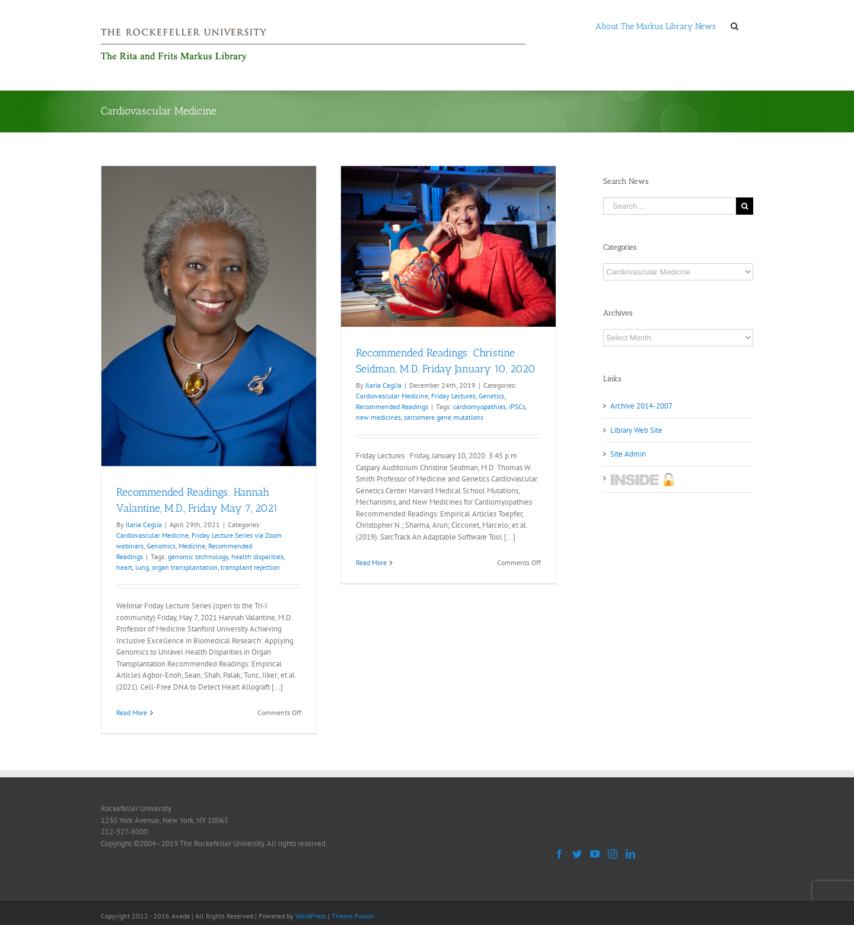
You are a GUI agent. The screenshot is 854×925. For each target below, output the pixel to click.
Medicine (192, 545)
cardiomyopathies (479, 406)
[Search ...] (669, 206)
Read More (131, 712)
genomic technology (198, 556)
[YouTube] (595, 854)
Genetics (491, 395)
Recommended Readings (392, 406)
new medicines (378, 417)
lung (142, 567)
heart (124, 567)
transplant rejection (250, 567)
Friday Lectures (453, 395)
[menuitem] (655, 25)
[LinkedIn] (630, 854)
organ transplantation (185, 567)
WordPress (310, 915)
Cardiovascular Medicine (152, 535)
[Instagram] (612, 854)
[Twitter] (577, 854)
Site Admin (628, 454)
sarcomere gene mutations (443, 417)
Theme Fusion (353, 915)
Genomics (161, 545)
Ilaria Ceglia (144, 524)
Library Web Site (636, 430)
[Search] (734, 25)
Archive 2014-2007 (641, 406)
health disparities (257, 556)
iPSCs (517, 406)
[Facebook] (559, 854)
